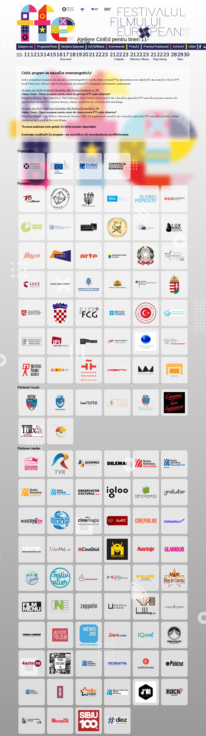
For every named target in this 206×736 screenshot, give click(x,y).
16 (59, 54)
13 (40, 54)
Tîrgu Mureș (160, 59)
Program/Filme (47, 47)
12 (33, 54)
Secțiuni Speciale (72, 47)
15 (53, 54)
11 (27, 54)
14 (46, 54)
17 (66, 54)
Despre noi (25, 47)
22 (98, 54)
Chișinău (119, 59)
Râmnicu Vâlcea (139, 59)
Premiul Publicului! (155, 47)
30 (186, 54)
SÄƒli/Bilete (96, 47)
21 (92, 54)
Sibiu (180, 59)
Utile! (191, 47)
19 (79, 54)
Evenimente (117, 47)
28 (174, 54)
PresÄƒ (134, 47)
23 (105, 54)
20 (85, 54)
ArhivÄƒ (178, 47)
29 (180, 54)
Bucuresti (65, 59)
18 (72, 54)
